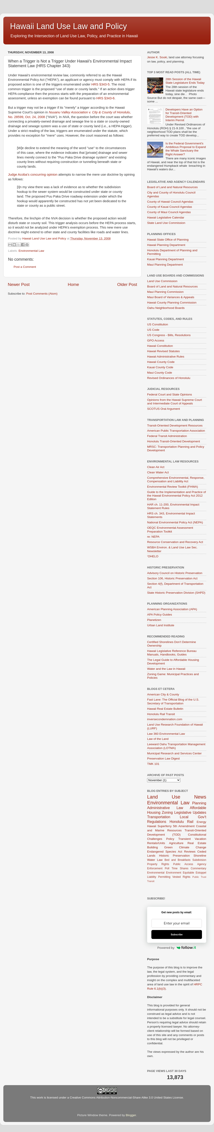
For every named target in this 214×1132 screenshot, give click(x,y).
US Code (153, 329)
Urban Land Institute (160, 625)
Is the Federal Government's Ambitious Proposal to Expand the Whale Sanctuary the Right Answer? (185, 149)
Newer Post (19, 284)
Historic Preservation (174, 855)
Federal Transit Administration (167, 436)
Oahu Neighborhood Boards (166, 308)
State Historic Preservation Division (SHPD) (176, 592)
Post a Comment (25, 266)
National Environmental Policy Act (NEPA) (175, 522)
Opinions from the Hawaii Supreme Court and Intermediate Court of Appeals (174, 401)
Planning (199, 803)
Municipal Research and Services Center (174, 753)
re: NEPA (153, 536)
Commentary (198, 868)
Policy (170, 839)
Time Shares (180, 868)
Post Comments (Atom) (42, 293)
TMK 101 (153, 764)
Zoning (167, 812)
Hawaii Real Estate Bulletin (165, 708)
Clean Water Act (158, 472)
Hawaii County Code (161, 362)
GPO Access (155, 340)
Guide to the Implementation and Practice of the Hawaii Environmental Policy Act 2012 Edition (176, 495)
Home (73, 284)
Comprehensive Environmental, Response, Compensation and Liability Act (175, 479)
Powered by (176, 947)
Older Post (127, 284)
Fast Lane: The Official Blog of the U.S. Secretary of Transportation (173, 701)
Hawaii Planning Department (166, 245)
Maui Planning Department (165, 264)
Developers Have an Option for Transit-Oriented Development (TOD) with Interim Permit (183, 115)
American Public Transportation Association (176, 430)
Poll (167, 868)
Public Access (183, 864)
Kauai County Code (160, 367)
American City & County (163, 694)
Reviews (189, 851)
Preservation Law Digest (163, 758)
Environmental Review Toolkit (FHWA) (172, 486)
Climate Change (192, 847)
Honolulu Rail (181, 822)
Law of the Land (158, 739)
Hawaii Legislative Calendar (165, 217)
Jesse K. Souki (157, 57)
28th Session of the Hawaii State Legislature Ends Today (184, 80)
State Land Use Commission (166, 223)
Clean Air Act (155, 467)
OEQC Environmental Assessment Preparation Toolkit (170, 529)
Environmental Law (31, 250)
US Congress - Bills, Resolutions (169, 335)
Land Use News (176, 797)
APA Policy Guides (159, 614)
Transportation (158, 817)
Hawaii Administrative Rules (165, 356)
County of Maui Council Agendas (169, 212)
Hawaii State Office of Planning (168, 239)
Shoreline (199, 855)
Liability (151, 876)
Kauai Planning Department (165, 259)
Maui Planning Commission (165, 291)
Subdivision (199, 859)
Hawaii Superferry (159, 826)
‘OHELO (152, 556)
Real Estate (196, 843)
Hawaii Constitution (160, 346)
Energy (201, 822)
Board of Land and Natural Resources (172, 187)
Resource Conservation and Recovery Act (175, 542)
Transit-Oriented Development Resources (175, 425)
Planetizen (154, 620)
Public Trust (199, 877)
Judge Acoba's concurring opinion (33, 174)
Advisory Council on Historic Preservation (174, 573)
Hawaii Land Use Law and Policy (68, 26)
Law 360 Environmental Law (166, 733)
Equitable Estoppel (194, 872)
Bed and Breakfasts (177, 859)
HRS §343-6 (105, 98)
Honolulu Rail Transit (161, 714)
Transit (150, 881)
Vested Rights (181, 876)
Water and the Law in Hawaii (166, 668)
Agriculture (176, 843)
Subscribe (177, 934)
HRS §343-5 (100, 84)
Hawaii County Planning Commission (171, 302)
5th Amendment (184, 826)
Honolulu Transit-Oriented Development (173, 441)
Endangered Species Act (164, 851)
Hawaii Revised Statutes (163, 351)
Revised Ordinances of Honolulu (168, 378)
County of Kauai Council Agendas (169, 206)
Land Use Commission (162, 281)
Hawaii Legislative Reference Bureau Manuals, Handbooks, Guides (171, 652)
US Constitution (157, 324)
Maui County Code (159, 372)
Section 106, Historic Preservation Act (172, 578)
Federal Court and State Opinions (169, 394)
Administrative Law (165, 808)
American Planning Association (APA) (172, 609)
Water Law (155, 859)
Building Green (160, 847)
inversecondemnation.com (164, 719)
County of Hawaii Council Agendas (170, 201)
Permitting (164, 876)
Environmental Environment (164, 872)
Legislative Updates (190, 812)
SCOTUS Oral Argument (163, 408)
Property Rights (158, 864)
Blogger (131, 1115)
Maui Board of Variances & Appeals (170, 297)
